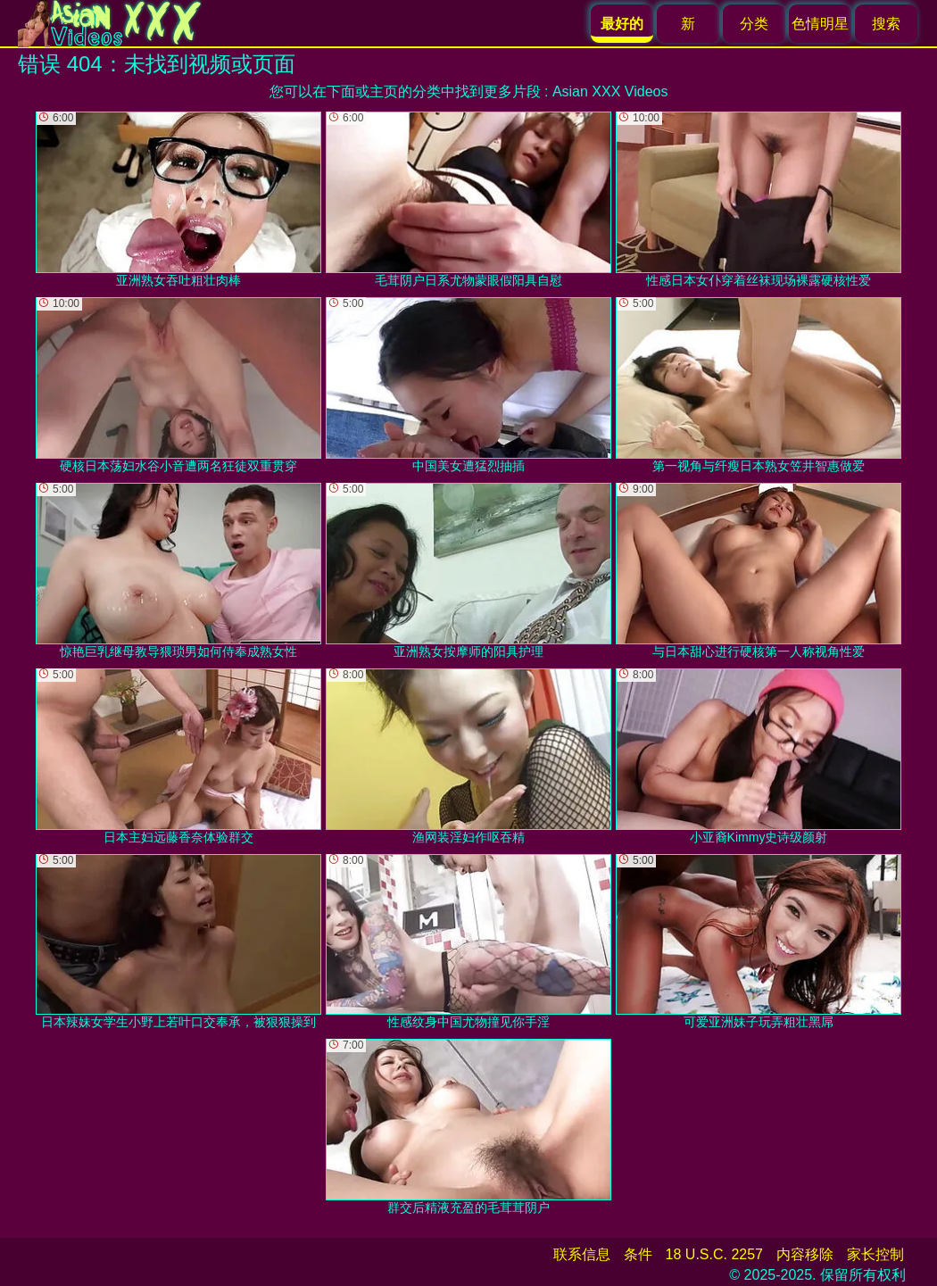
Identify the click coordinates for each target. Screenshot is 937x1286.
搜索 (886, 23)
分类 (754, 23)
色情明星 (820, 23)
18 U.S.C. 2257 (714, 1254)
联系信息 (581, 1254)
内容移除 (804, 1254)
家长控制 (875, 1254)
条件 (638, 1254)
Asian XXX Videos (610, 91)
